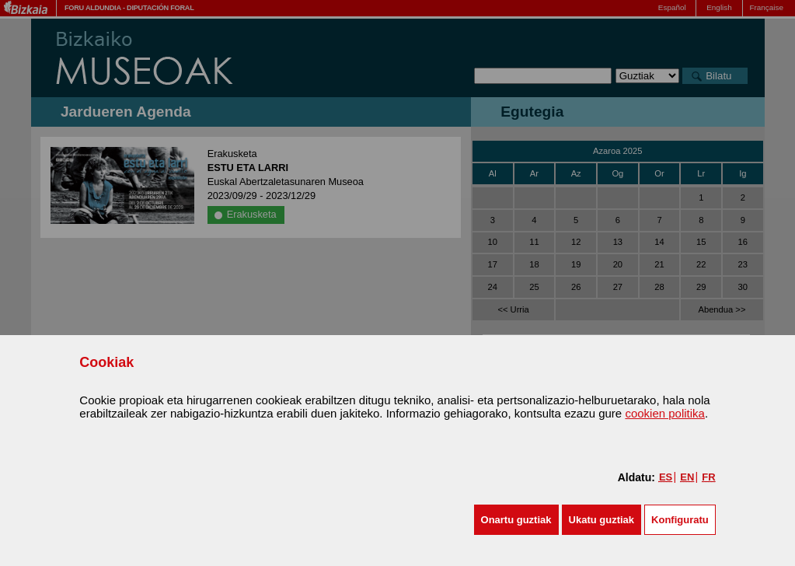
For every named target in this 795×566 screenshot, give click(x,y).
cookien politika (665, 413)
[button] (516, 520)
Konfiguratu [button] (680, 520)
